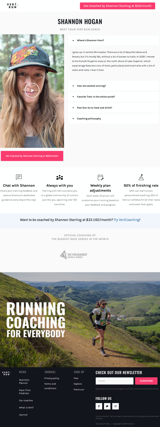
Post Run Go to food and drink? (94, 107)
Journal (23, 414)
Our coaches (26, 400)
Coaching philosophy (89, 118)
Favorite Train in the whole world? (96, 96)
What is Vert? (26, 407)
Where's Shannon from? (90, 40)
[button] (32, 91)
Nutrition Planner (24, 381)
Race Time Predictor (24, 392)
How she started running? (91, 85)
